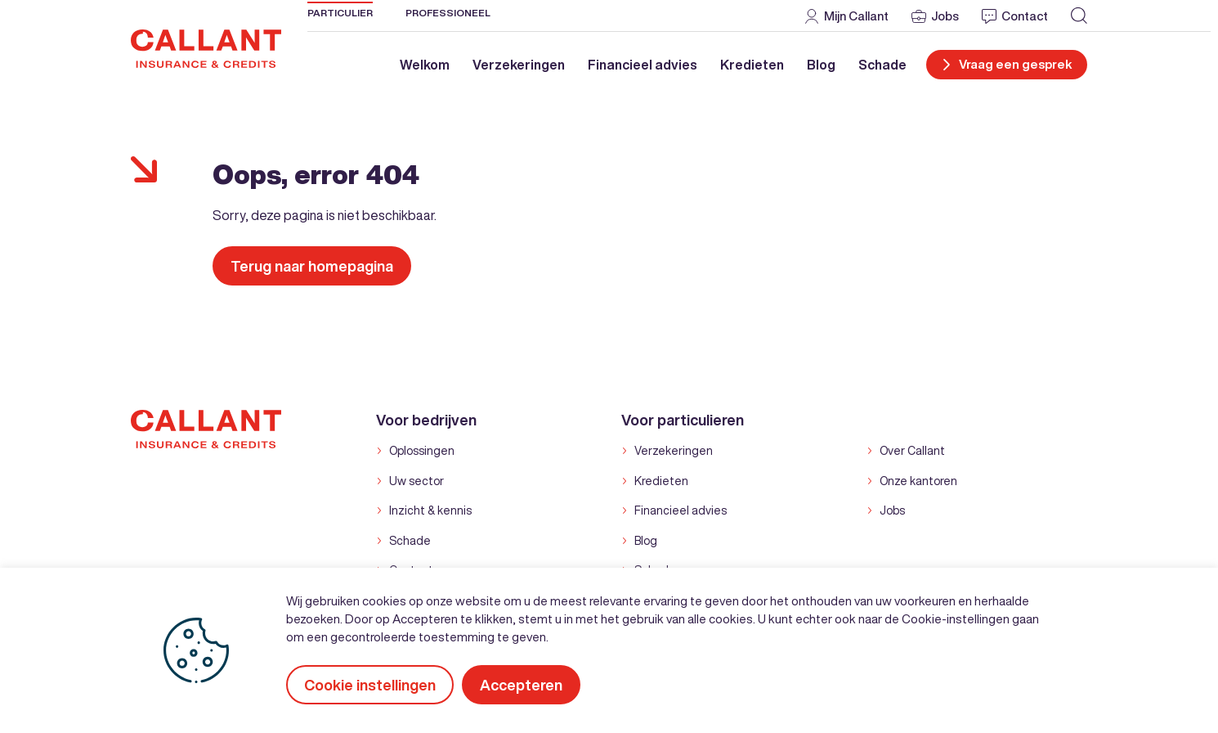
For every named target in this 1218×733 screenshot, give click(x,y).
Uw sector (416, 481)
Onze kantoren (918, 481)
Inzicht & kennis (430, 510)
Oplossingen (422, 450)
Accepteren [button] (521, 684)
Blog (821, 64)
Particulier (340, 12)
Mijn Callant (856, 16)
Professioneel (447, 12)
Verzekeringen (518, 64)
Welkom (425, 64)
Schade (882, 64)
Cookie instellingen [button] (370, 684)
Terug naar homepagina (312, 266)
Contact (1024, 16)
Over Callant (912, 450)
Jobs (945, 16)
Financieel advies (642, 64)
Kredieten (752, 64)
